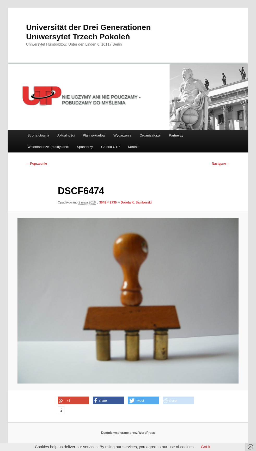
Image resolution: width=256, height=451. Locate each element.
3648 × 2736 (108, 202)
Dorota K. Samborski (136, 202)
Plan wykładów (94, 135)
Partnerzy (176, 135)
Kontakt (133, 147)
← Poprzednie (36, 163)
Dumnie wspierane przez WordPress (128, 433)
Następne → (221, 163)
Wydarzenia (122, 135)
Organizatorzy (150, 135)
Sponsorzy (85, 147)
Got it (205, 446)
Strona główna (38, 135)
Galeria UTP (110, 147)
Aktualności (66, 135)
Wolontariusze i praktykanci (48, 147)
